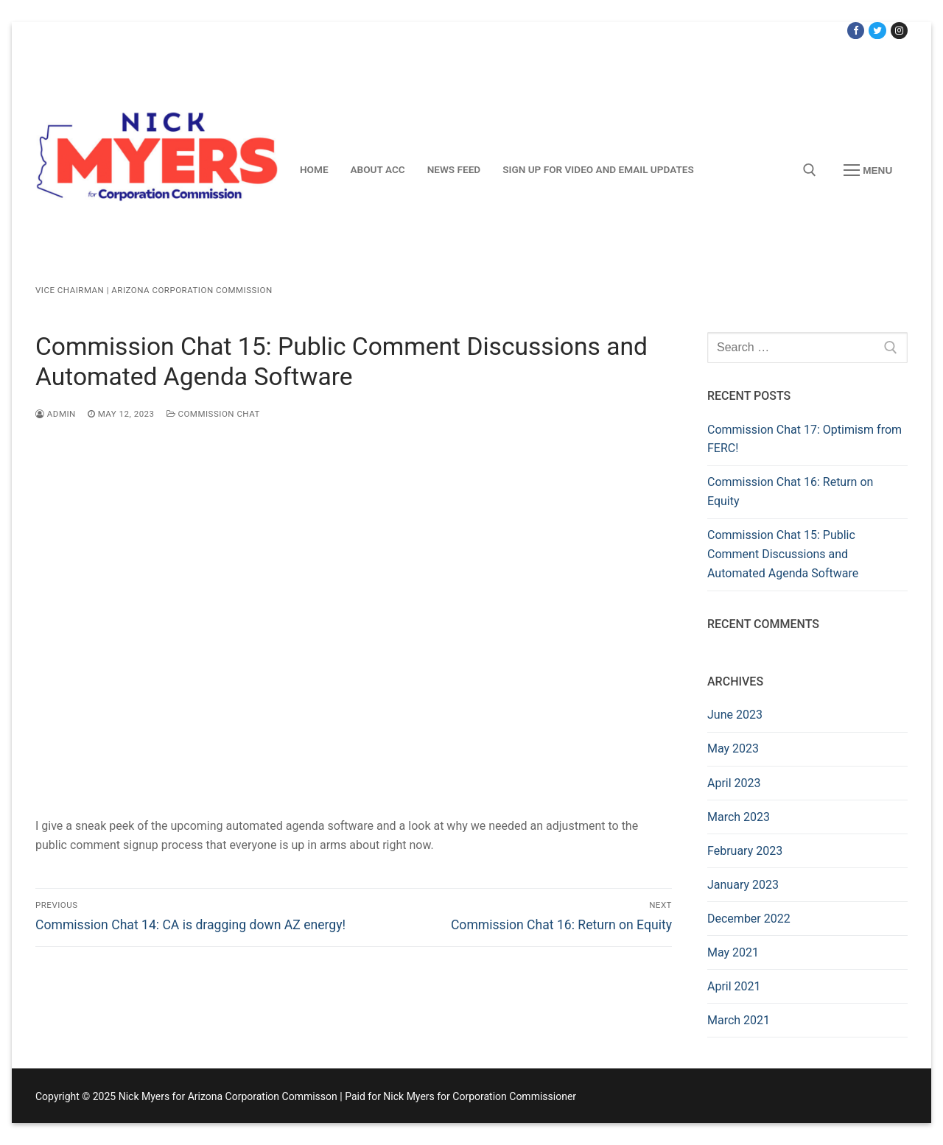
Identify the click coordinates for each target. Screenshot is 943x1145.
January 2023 (743, 885)
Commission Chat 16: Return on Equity (790, 491)
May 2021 (733, 952)
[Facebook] (855, 30)
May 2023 (733, 748)
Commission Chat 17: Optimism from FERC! (804, 439)
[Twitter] (877, 30)
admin (55, 414)
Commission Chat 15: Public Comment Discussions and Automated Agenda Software (782, 554)
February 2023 (744, 851)
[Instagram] (899, 30)
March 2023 (738, 817)
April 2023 (734, 783)
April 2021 (734, 986)
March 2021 (738, 1020)
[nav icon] (868, 170)
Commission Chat (213, 414)
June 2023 (735, 715)
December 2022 (748, 919)
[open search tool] (809, 170)
